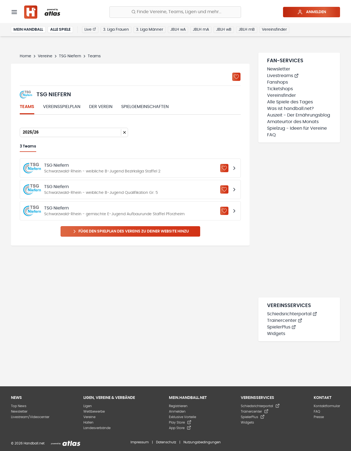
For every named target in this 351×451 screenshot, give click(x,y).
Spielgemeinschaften (145, 106)
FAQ (271, 135)
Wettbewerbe (94, 411)
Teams (27, 106)
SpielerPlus (281, 327)
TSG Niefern (70, 56)
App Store (180, 428)
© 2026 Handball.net (27, 443)
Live (90, 29)
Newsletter (278, 69)
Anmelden (311, 12)
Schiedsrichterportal (292, 314)
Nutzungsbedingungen (202, 442)
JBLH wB (223, 30)
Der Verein (100, 106)
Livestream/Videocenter (30, 417)
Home (25, 56)
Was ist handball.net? (290, 108)
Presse (319, 417)
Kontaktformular (327, 406)
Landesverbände (97, 428)
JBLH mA (201, 30)
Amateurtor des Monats (293, 122)
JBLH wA (178, 30)
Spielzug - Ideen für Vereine (297, 128)
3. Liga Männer (149, 30)
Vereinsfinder (274, 30)
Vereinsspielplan (61, 106)
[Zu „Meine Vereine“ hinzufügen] (236, 77)
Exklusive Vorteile (182, 417)
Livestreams (283, 75)
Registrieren (178, 406)
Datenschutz (166, 442)
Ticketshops (280, 89)
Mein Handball (28, 30)
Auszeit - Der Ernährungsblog (298, 115)
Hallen (88, 422)
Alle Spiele (60, 30)
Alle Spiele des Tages (290, 102)
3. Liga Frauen (116, 30)
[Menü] (14, 12)
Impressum (140, 442)
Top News (18, 406)
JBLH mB (247, 30)
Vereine (45, 56)
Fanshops (277, 82)
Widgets (276, 333)
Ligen (87, 406)
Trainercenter (284, 320)
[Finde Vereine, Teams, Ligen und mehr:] (175, 12)
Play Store (180, 422)
